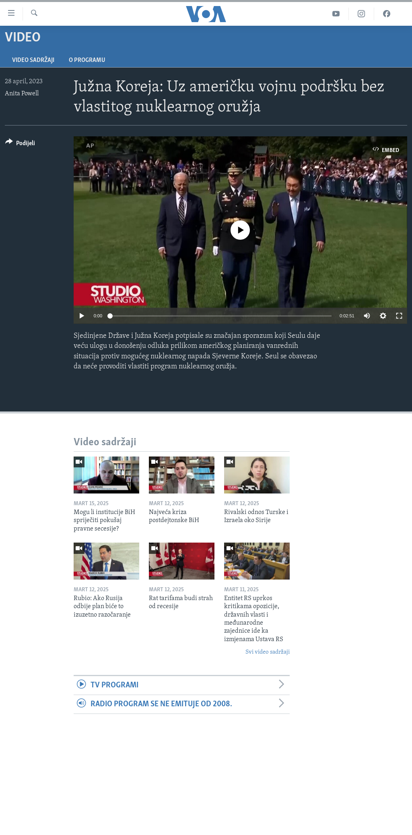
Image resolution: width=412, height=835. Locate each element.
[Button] (20, 144)
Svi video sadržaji (267, 652)
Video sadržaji (33, 60)
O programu (87, 60)
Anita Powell (22, 93)
